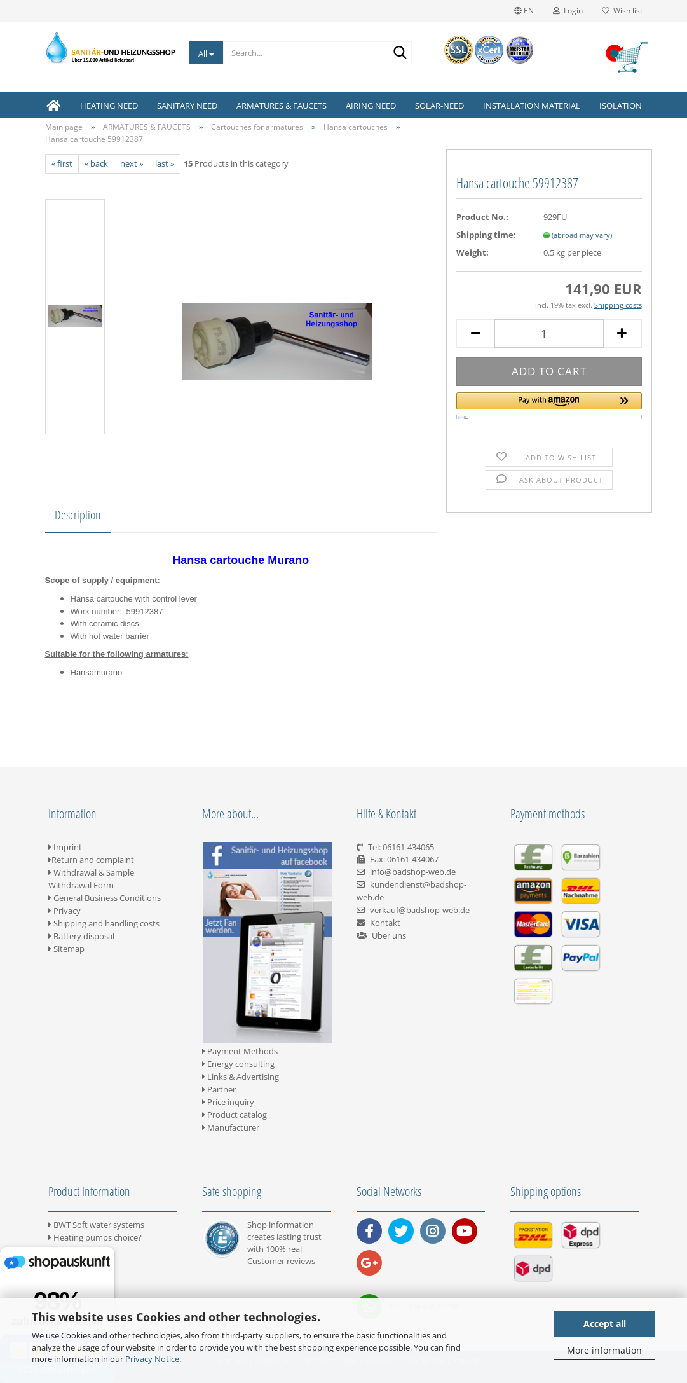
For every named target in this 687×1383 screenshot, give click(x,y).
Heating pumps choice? (95, 1237)
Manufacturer (230, 1127)
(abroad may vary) (582, 235)
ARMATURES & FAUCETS (281, 105)
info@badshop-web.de (413, 871)
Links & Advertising (240, 1076)
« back (96, 163)
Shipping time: (486, 234)
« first (61, 163)
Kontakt (385, 922)
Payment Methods (240, 1051)
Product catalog (234, 1114)
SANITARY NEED (187, 105)
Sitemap (66, 948)
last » (164, 163)
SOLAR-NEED (439, 105)
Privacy (64, 910)
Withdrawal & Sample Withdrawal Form (91, 879)
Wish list (622, 10)
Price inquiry (228, 1102)
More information (604, 1350)
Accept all (604, 1324)
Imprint (65, 847)
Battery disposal (81, 936)
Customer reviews (281, 1261)
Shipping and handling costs (104, 923)
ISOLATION (620, 105)
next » (131, 163)
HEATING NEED (109, 105)
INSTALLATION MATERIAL (531, 105)
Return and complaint (91, 859)
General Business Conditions (104, 898)
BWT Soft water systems (96, 1224)
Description (78, 514)
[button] (548, 405)
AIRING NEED (371, 105)
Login (568, 10)
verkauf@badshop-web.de (420, 910)
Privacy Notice (152, 1359)
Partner (219, 1089)
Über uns (389, 935)
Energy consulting (238, 1064)
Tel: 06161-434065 (401, 847)
